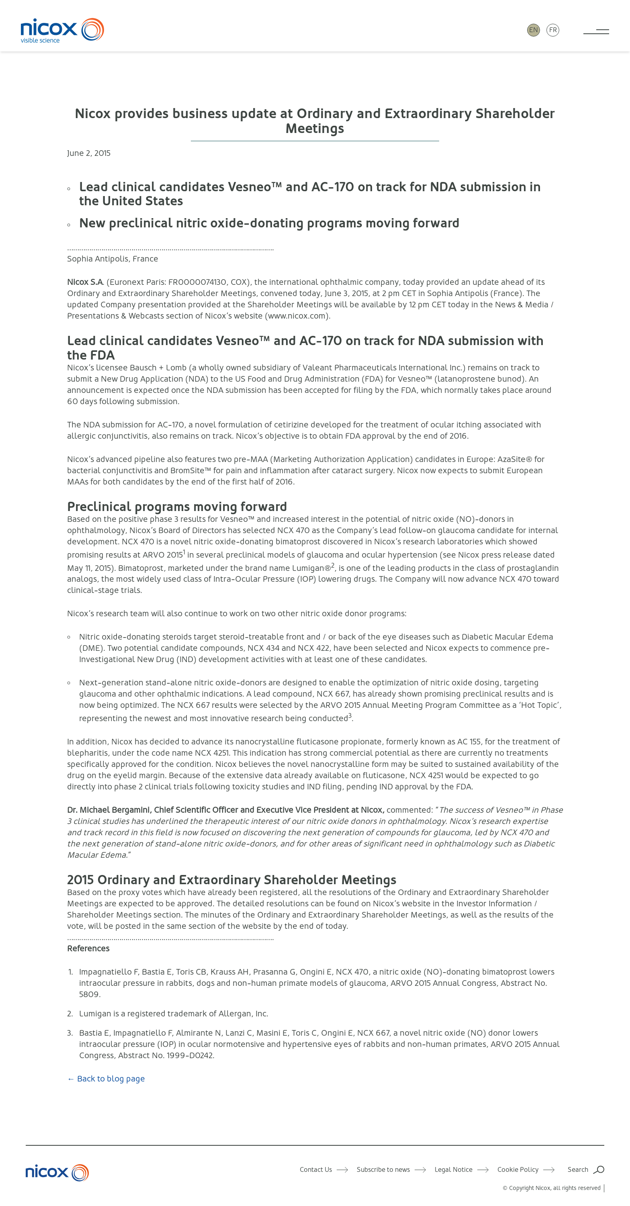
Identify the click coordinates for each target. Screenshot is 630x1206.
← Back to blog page (106, 1078)
